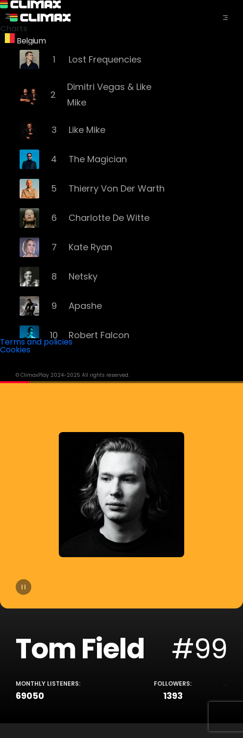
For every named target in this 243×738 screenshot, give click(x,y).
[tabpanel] (121, 552)
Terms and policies (36, 341)
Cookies (15, 349)
